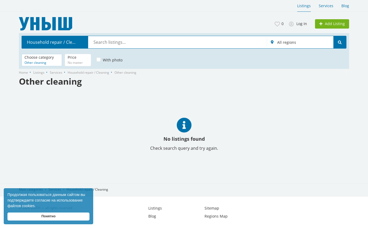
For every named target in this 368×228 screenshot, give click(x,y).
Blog (345, 5)
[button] (37, 206)
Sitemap (212, 208)
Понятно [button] (48, 216)
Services (326, 5)
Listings (304, 5)
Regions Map (216, 216)
